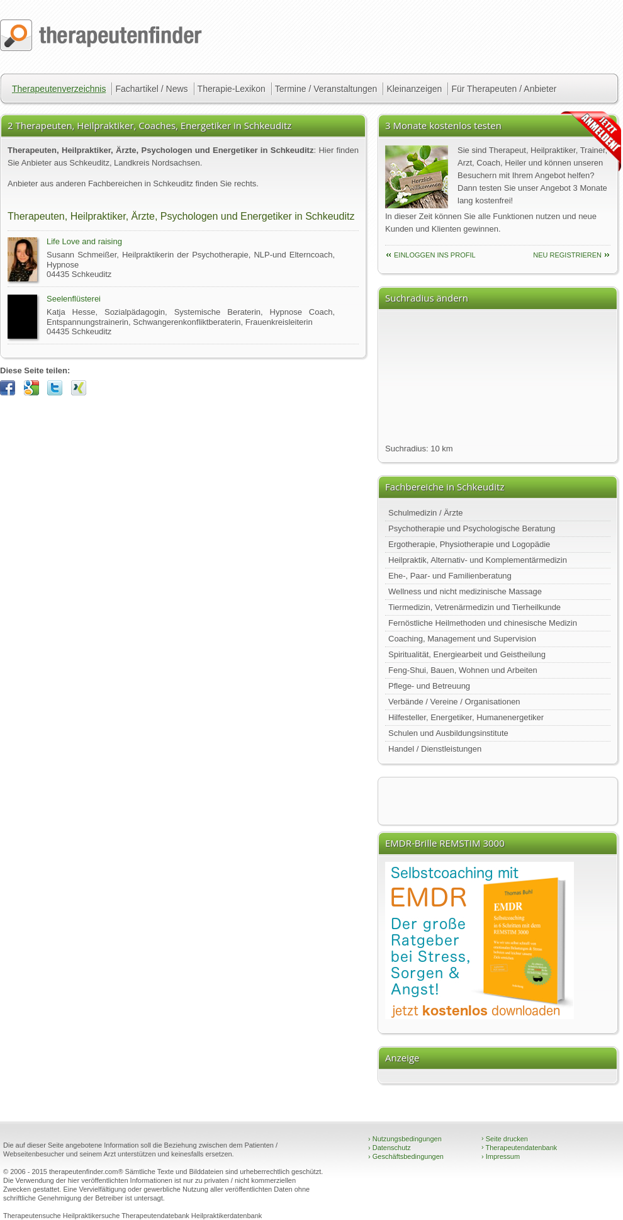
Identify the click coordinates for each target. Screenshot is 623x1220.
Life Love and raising (84, 241)
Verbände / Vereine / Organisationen (454, 701)
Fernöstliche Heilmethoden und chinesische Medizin (482, 623)
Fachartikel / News (151, 89)
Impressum (500, 1156)
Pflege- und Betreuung (429, 686)
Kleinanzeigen (414, 89)
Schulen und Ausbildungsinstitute (448, 733)
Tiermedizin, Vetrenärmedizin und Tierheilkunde (474, 607)
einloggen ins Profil (435, 255)
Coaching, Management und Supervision (462, 638)
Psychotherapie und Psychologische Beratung (471, 528)
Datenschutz (389, 1147)
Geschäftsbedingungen (406, 1156)
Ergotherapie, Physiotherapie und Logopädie (469, 544)
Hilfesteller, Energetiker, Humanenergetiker (466, 717)
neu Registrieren (567, 255)
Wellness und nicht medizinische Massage (465, 591)
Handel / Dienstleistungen (434, 749)
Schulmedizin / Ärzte (425, 512)
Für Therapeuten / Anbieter (503, 89)
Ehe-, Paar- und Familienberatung (450, 575)
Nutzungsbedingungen (405, 1139)
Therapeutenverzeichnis (59, 89)
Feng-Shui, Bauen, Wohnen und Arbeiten (462, 670)
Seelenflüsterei (74, 298)
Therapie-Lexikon (232, 89)
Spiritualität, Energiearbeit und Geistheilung (467, 654)
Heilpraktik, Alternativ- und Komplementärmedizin (477, 560)
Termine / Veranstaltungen (326, 89)
